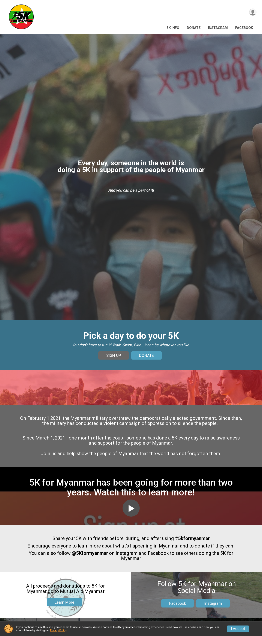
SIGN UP (113, 360)
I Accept (238, 629)
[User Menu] (252, 12)
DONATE (146, 360)
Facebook (244, 28)
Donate (194, 28)
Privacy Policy (58, 630)
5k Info (173, 28)
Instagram (218, 28)
